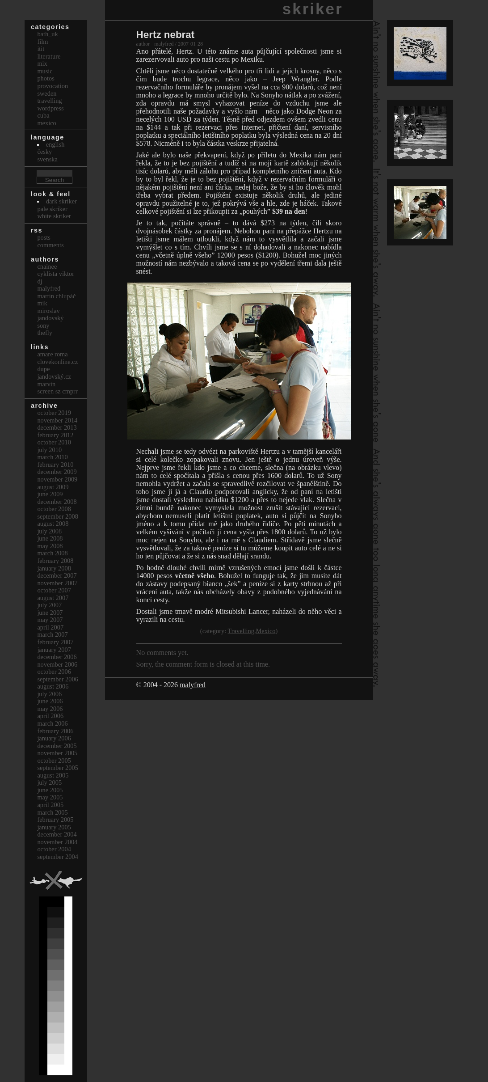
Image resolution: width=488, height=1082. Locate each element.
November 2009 (57, 479)
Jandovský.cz (54, 376)
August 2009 (52, 486)
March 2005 (52, 812)
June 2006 (50, 701)
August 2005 (52, 775)
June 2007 (50, 612)
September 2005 (57, 767)
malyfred (193, 685)
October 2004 (54, 849)
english (55, 144)
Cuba (43, 115)
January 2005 (54, 827)
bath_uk (47, 34)
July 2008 (49, 531)
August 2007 (52, 597)
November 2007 (57, 583)
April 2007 (50, 627)
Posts (43, 237)
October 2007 (54, 590)
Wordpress (50, 108)
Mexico (266, 630)
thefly (44, 332)
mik (42, 303)
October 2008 (54, 508)
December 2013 (56, 427)
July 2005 (49, 782)
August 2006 (52, 686)
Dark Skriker (61, 201)
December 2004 (56, 834)
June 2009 (50, 494)
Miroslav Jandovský (50, 314)
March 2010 (52, 457)
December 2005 (56, 745)
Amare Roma (52, 354)
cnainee (47, 266)
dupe (43, 368)
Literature (48, 56)
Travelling (241, 630)
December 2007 (56, 575)
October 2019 (54, 412)
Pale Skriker (52, 208)
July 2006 (49, 693)
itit (40, 48)
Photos (45, 78)
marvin (46, 384)
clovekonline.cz (57, 361)
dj (39, 281)
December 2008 (56, 501)
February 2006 (55, 731)
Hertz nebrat (165, 34)
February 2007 (55, 642)
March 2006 (52, 723)
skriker (312, 8)
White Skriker (54, 216)
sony (43, 325)
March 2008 (52, 553)
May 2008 (50, 545)
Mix (42, 63)
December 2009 (56, 471)
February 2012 (55, 435)
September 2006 (57, 679)
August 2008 (52, 523)
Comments (50, 245)
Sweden (46, 93)
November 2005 (57, 753)
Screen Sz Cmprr (57, 391)
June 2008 (50, 538)
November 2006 (57, 664)
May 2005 (50, 797)
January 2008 (54, 568)
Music (44, 71)
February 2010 (55, 464)
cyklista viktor (55, 273)
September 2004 (57, 856)
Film (42, 41)
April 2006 (50, 715)
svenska (47, 159)
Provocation (52, 85)
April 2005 (50, 804)
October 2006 (54, 671)
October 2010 (54, 442)
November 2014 (57, 420)
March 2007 (52, 634)
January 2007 (54, 649)
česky (44, 151)
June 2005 (50, 790)
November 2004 (57, 841)
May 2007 (50, 619)
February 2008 (55, 560)
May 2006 (50, 708)
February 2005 (55, 819)
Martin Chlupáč (56, 296)
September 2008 (57, 516)
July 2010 (49, 449)
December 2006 (56, 656)
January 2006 (54, 738)
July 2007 (49, 605)
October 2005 (54, 760)
